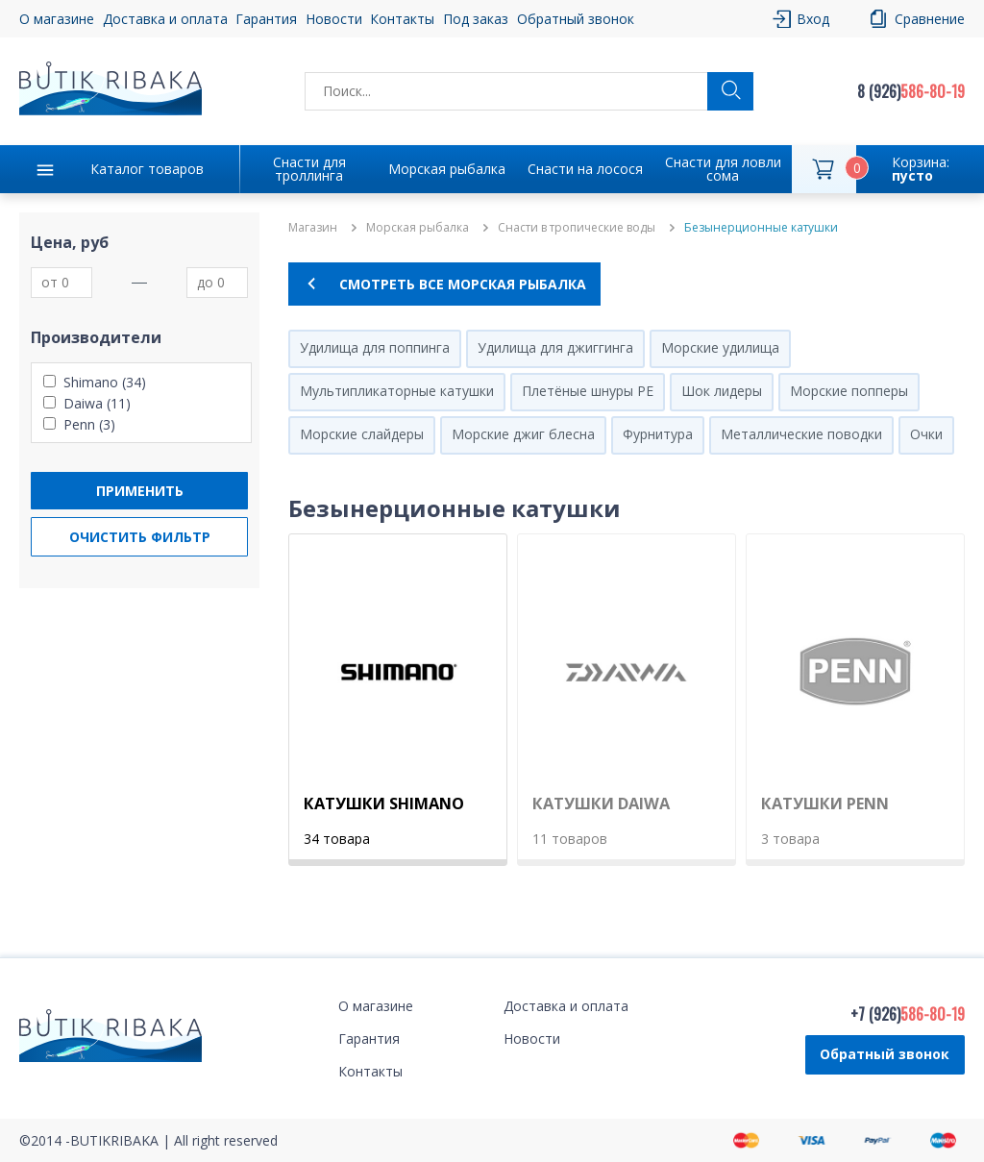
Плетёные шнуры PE (587, 391)
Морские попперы (849, 391)
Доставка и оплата (165, 19)
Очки (926, 434)
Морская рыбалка (446, 169)
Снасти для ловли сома (723, 169)
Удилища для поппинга (375, 347)
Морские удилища (720, 347)
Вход (813, 19)
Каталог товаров (147, 169)
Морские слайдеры (362, 434)
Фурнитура (658, 434)
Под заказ (475, 19)
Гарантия (266, 19)
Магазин (312, 228)
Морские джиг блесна (523, 434)
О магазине (56, 19)
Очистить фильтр (139, 537)
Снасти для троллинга (309, 169)
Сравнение (930, 19)
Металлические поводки (801, 434)
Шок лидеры (721, 391)
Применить (140, 491)
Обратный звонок (575, 19)
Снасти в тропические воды (576, 228)
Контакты (402, 19)
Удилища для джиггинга (555, 347)
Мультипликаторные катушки (397, 391)
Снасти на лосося (585, 169)
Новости (334, 19)
